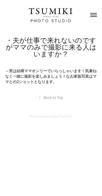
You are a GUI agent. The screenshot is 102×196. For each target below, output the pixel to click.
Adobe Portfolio (60, 116)
